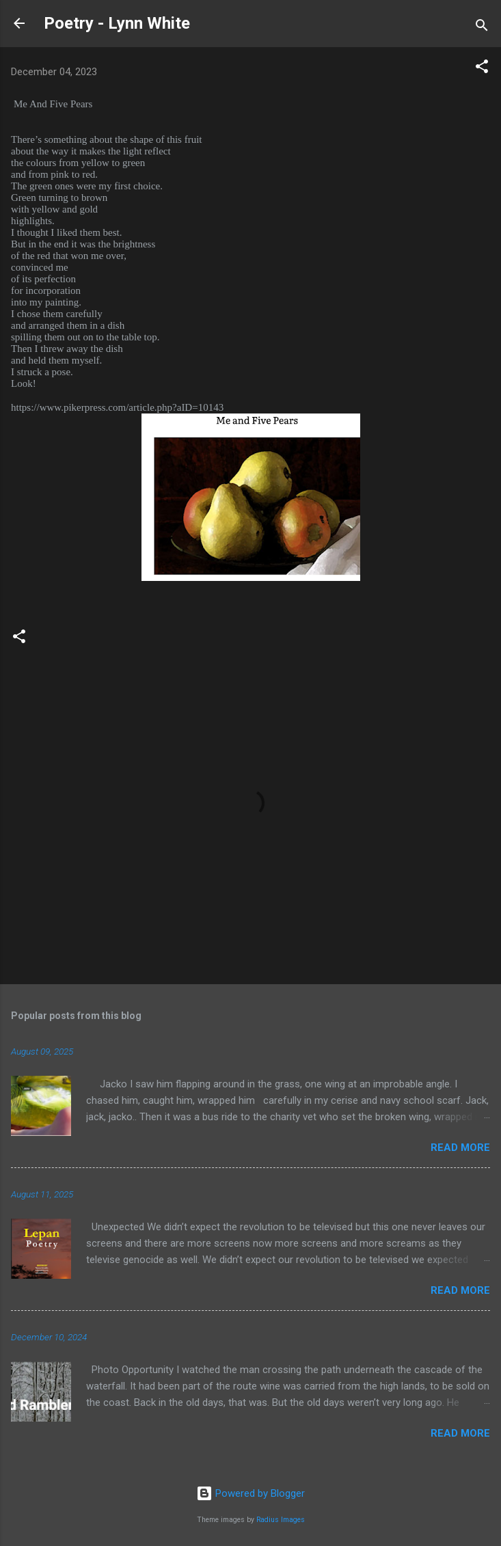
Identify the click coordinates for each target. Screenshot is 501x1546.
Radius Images (280, 1519)
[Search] (482, 28)
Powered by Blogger (250, 1493)
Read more (460, 1147)
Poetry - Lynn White (117, 23)
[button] (482, 68)
